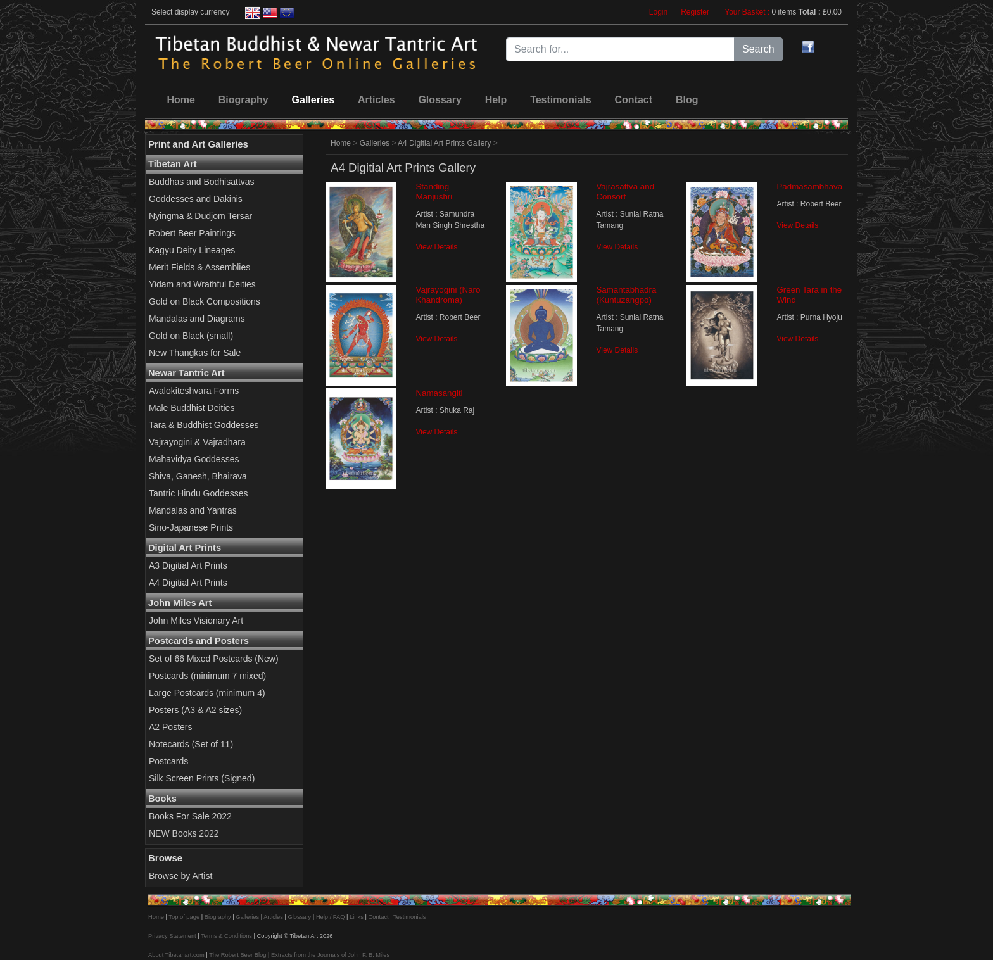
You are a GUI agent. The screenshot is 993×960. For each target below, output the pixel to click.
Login (658, 12)
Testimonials (560, 99)
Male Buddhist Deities (191, 408)
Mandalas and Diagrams (197, 318)
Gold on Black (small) (191, 336)
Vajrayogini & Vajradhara (197, 442)
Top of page (183, 917)
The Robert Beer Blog (237, 955)
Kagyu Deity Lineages (192, 250)
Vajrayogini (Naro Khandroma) (447, 295)
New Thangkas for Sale (195, 353)
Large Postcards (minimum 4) (207, 693)
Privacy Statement (172, 936)
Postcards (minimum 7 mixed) (207, 676)
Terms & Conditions (226, 936)
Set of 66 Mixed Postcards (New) (214, 659)
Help (496, 99)
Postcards (168, 761)
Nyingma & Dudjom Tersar (200, 216)
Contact (634, 99)
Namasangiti (438, 393)
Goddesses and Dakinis (196, 199)
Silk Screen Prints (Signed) (202, 778)
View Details (436, 247)
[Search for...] (620, 49)
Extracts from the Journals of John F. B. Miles (330, 955)
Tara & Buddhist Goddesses (204, 425)
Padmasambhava (809, 186)
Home (180, 99)
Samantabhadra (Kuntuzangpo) (626, 295)
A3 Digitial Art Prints (188, 565)
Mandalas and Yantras (193, 510)
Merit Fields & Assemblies (199, 267)
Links (357, 917)
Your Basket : (747, 12)
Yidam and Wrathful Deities (202, 284)
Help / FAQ (330, 917)
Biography (243, 99)
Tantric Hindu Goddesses (198, 493)
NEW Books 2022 (184, 833)
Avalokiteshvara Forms (194, 391)
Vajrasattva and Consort (625, 191)
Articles (376, 99)
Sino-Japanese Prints (191, 527)
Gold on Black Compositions (204, 301)
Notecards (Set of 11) (191, 744)
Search (758, 49)
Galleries (313, 99)
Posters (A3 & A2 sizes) (195, 710)
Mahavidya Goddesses (194, 459)
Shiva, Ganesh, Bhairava (198, 476)
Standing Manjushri (433, 191)
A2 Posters (170, 727)
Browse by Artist (180, 876)
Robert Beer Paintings (192, 233)
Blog (687, 99)
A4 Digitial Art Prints (188, 583)
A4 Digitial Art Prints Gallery (444, 143)
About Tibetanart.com (176, 955)
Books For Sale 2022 (190, 816)
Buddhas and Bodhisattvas (202, 182)
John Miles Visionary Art (196, 621)
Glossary (439, 99)
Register (695, 12)
